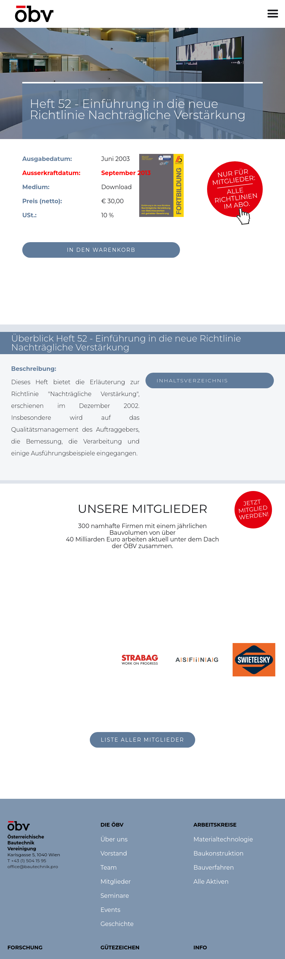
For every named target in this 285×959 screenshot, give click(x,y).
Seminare (115, 896)
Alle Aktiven (211, 882)
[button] (273, 14)
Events (111, 910)
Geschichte (117, 924)
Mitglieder (116, 882)
